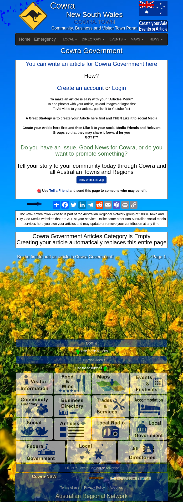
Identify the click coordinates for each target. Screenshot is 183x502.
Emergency (45, 39)
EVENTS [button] (117, 39)
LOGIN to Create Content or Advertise (91, 468)
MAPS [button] (137, 39)
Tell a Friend (59, 190)
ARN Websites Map (91, 180)
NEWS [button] (156, 39)
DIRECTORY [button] (93, 39)
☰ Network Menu (91, 360)
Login (119, 88)
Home (24, 39)
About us (116, 487)
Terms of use (69, 487)
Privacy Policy (94, 487)
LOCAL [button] (70, 39)
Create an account (80, 88)
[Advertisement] (91, 300)
